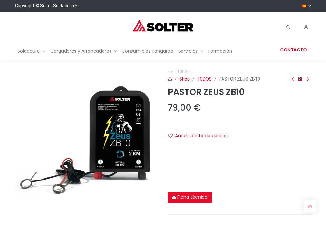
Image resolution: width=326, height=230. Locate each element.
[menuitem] (31, 51)
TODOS (204, 78)
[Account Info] (306, 27)
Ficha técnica (190, 197)
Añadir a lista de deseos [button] (198, 136)
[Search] (288, 27)
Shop (184, 78)
